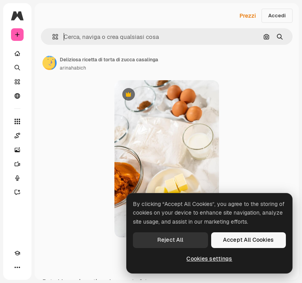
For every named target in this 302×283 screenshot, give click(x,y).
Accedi (277, 15)
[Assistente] (17, 192)
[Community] (17, 96)
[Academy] (17, 253)
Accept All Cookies (248, 239)
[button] (52, 37)
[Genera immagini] (17, 149)
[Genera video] (17, 164)
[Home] (17, 53)
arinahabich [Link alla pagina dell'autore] (73, 68)
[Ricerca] (17, 67)
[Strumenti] (17, 121)
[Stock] (17, 81)
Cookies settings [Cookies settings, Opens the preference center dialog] (209, 258)
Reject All (170, 239)
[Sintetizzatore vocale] (17, 178)
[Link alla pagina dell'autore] (49, 63)
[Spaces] (17, 135)
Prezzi (247, 15)
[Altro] (17, 267)
